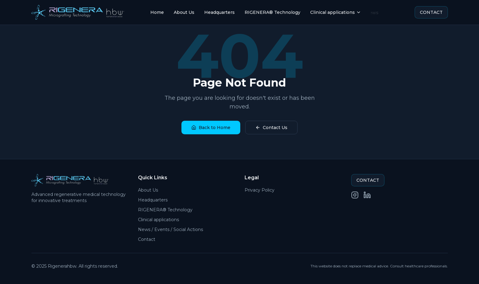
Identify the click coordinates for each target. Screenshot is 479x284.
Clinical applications (335, 12)
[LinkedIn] (367, 195)
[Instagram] (355, 195)
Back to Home (210, 127)
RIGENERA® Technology (272, 12)
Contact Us (271, 127)
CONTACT (431, 12)
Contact (146, 239)
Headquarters (219, 12)
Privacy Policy (259, 190)
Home (157, 12)
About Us (184, 12)
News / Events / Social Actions (170, 229)
